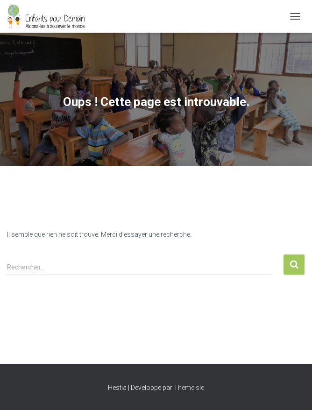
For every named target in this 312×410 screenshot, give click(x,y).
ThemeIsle (189, 387)
